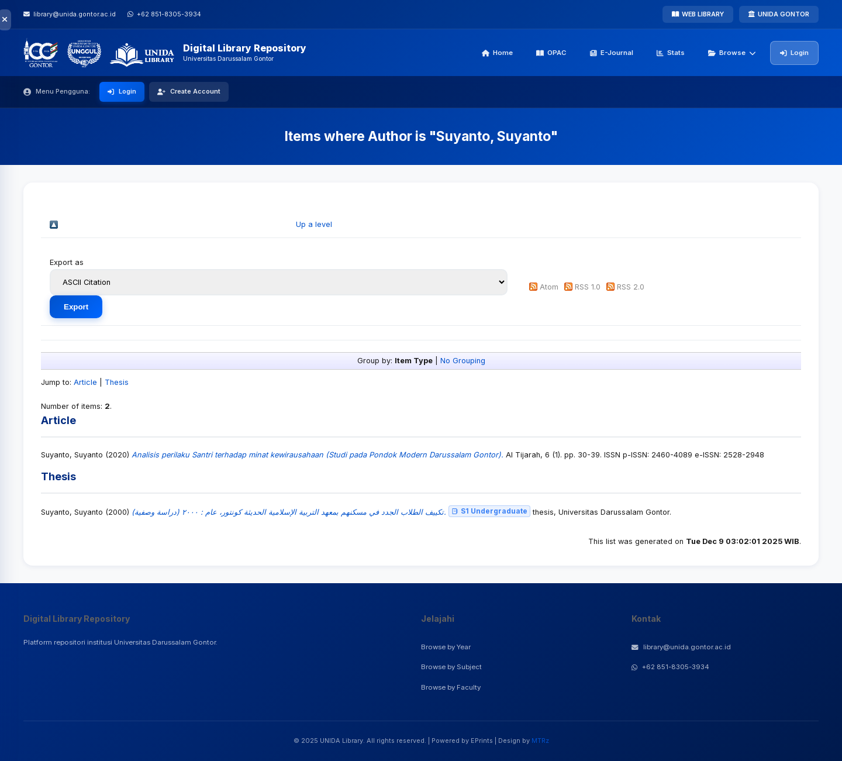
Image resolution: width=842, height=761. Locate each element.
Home (497, 53)
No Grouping (462, 360)
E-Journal (611, 53)
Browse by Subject (451, 667)
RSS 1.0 (588, 287)
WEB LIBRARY (698, 14)
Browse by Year (446, 647)
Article (85, 382)
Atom (549, 287)
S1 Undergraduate (489, 511)
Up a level (314, 224)
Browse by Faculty (451, 687)
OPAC (551, 53)
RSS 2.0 (630, 287)
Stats (671, 53)
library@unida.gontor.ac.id (681, 647)
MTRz (540, 740)
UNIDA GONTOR (778, 14)
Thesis (117, 382)
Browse (732, 53)
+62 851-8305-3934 (670, 667)
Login (794, 53)
